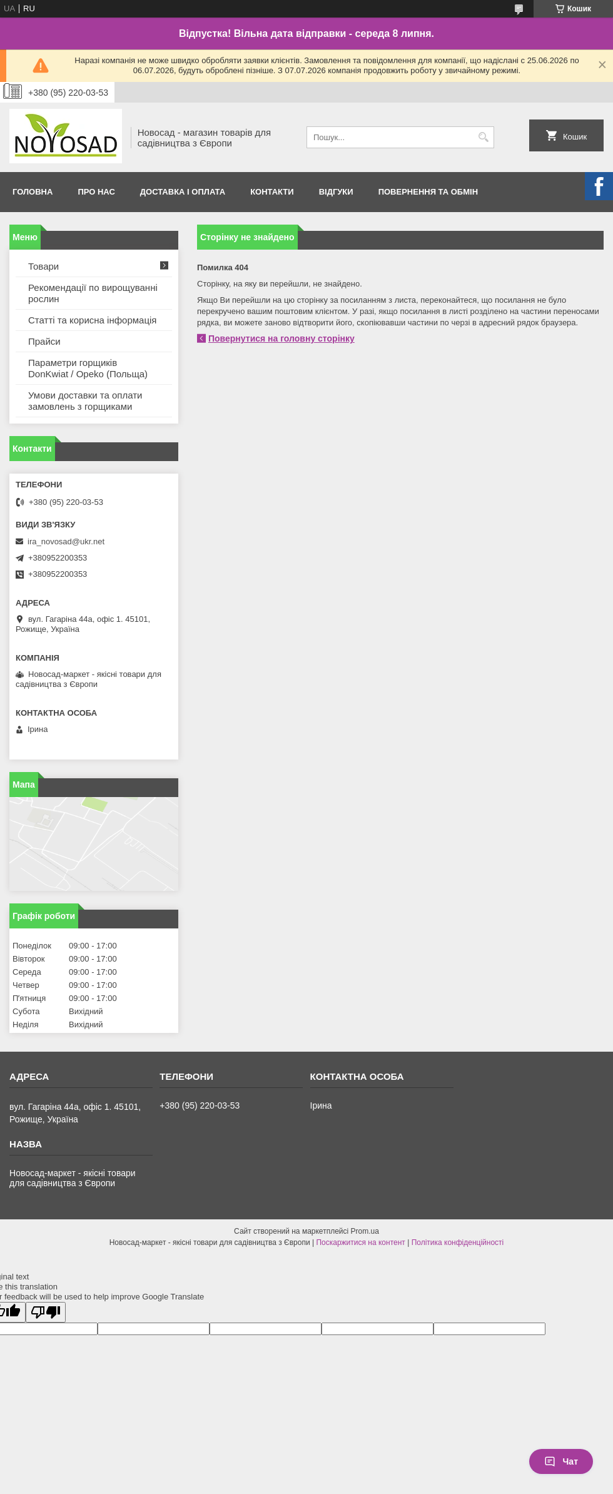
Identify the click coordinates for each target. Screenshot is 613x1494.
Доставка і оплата (182, 191)
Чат (561, 1461)
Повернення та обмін (428, 191)
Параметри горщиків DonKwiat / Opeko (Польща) (88, 368)
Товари (43, 266)
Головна (33, 191)
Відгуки (336, 191)
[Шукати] (483, 137)
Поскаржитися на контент (360, 1242)
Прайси (44, 341)
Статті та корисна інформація (92, 320)
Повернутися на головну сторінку (281, 338)
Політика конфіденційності (458, 1242)
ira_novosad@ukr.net (66, 541)
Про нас (96, 191)
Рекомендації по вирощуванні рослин (93, 293)
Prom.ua (365, 1231)
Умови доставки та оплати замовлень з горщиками (85, 401)
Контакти (272, 191)
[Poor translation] (46, 1312)
